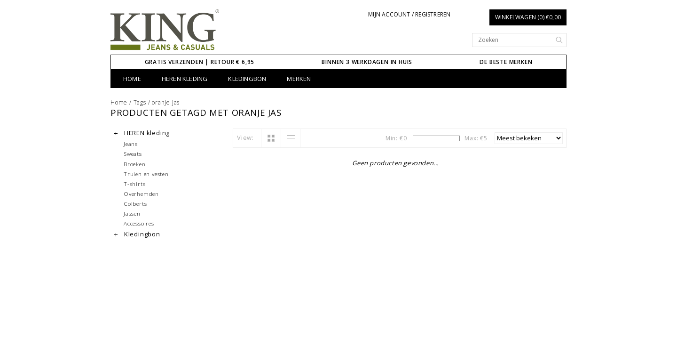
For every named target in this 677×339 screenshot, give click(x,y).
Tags (140, 102)
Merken (299, 78)
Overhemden (141, 193)
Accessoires (139, 223)
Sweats (133, 153)
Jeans (131, 143)
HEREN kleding (185, 78)
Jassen (132, 213)
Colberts (135, 203)
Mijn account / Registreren (409, 14)
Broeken (135, 164)
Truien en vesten (146, 174)
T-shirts (134, 183)
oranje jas (166, 102)
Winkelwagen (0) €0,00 (528, 17)
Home (132, 78)
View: (245, 137)
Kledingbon (247, 78)
